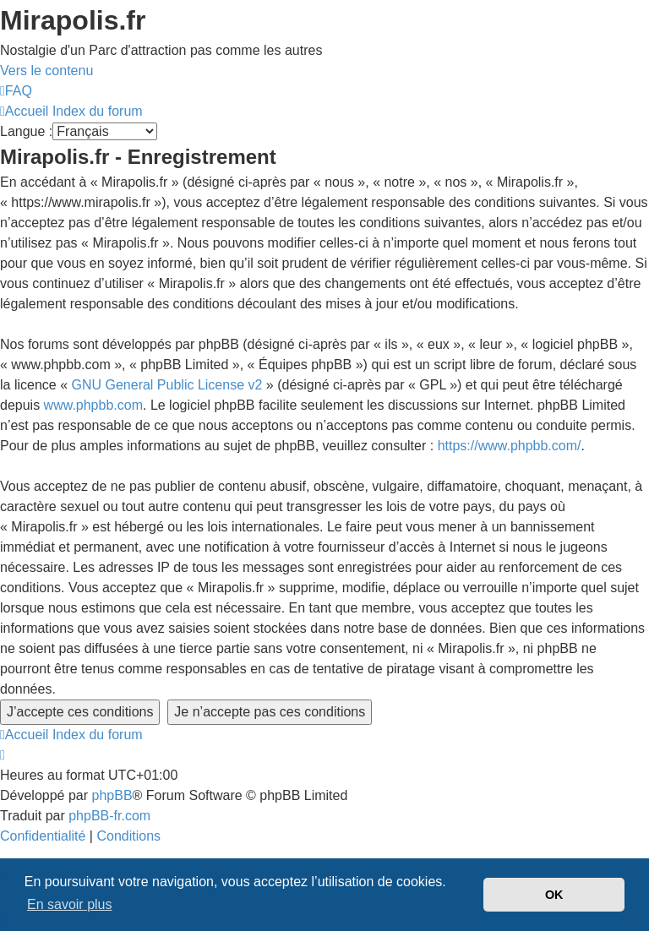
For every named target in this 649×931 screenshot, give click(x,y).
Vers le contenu (46, 70)
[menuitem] (16, 91)
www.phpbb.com (93, 405)
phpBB (112, 795)
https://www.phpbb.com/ (509, 445)
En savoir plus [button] (69, 904)
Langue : (26, 131)
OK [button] (554, 894)
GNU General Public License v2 (167, 385)
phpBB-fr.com (109, 815)
